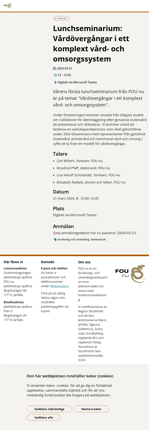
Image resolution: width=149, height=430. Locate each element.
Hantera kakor (91, 409)
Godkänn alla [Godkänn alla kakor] (43, 417)
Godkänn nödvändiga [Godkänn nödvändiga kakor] (49, 409)
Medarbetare (59, 286)
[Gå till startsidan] (74, 6)
